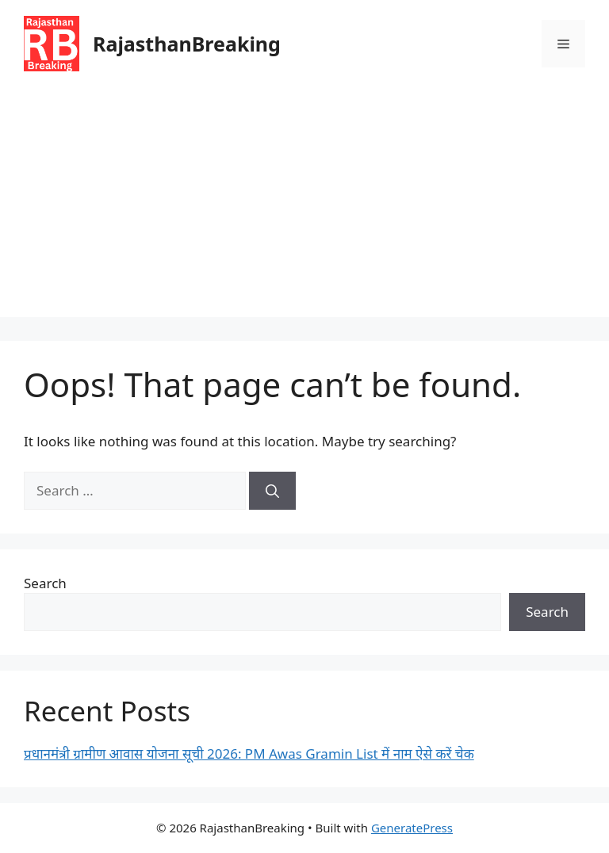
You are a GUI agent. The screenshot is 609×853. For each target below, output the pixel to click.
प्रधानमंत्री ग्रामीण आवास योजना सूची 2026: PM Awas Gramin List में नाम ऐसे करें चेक (249, 753)
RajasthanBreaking (187, 43)
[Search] (272, 491)
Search (45, 583)
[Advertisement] (304, 206)
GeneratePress (412, 828)
